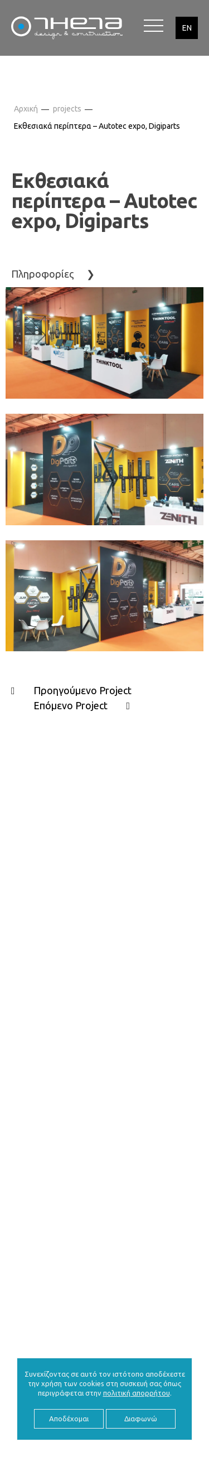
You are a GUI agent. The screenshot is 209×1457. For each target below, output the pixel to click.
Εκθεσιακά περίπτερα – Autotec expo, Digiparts (97, 126)
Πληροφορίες (42, 273)
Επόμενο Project (70, 705)
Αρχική (26, 108)
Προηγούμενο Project (82, 690)
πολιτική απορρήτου (136, 1393)
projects (67, 108)
